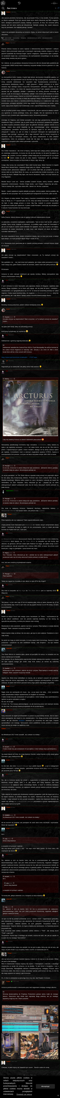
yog (6, 838)
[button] (55, 8)
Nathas (7, 378)
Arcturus (12, 8)
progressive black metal (34, 38)
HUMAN (7, 815)
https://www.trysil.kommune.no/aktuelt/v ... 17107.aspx (19, 357)
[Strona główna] (3, 3)
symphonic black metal (8, 39)
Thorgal (7, 465)
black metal (16, 38)
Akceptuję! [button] (45, 1086)
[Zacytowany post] (15, 317)
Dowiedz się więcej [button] (24, 1094)
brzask (7, 746)
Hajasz (7, 552)
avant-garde (8, 38)
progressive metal (47, 38)
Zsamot (7, 317)
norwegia (23, 38)
